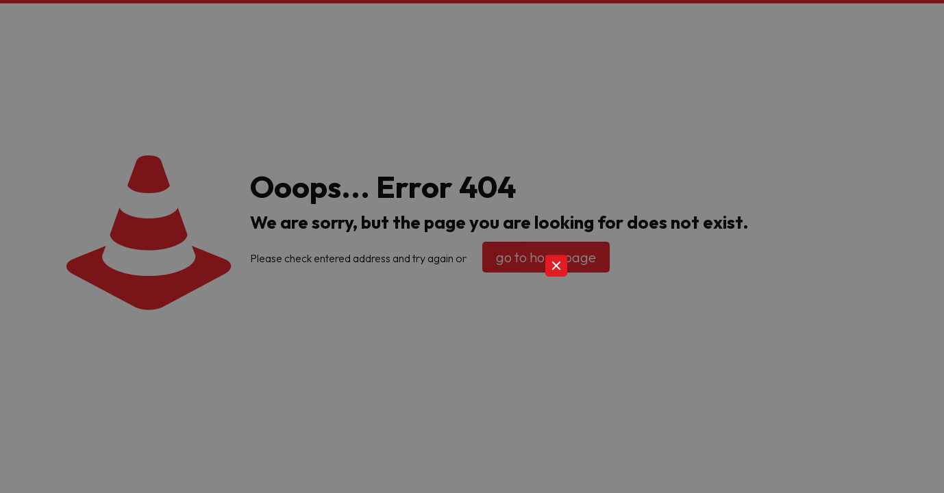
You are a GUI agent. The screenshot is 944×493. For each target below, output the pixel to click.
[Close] (556, 266)
